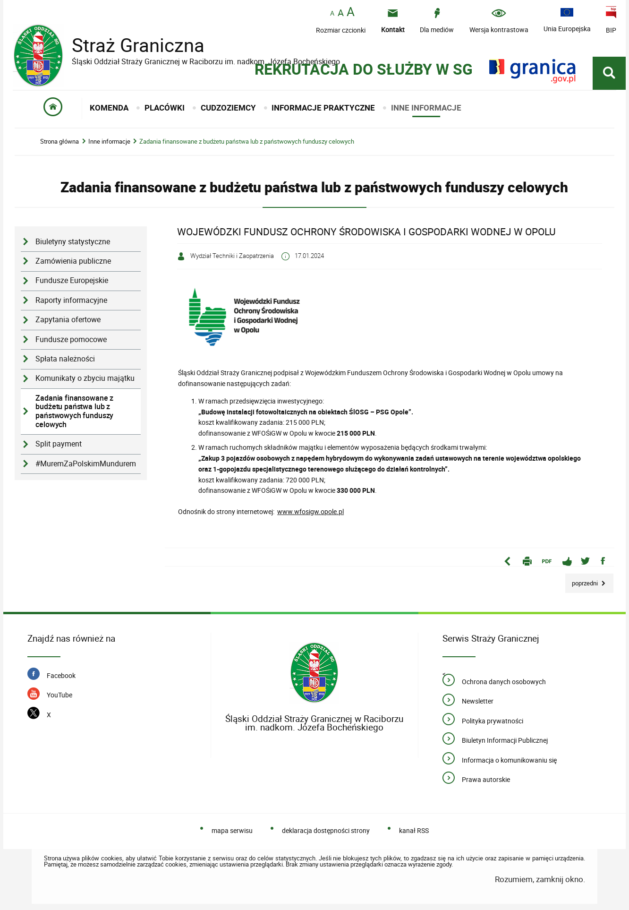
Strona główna (59, 141)
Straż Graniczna (131, 45)
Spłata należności (65, 359)
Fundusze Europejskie (71, 280)
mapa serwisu (232, 830)
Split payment (58, 444)
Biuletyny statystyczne (72, 242)
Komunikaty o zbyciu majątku (85, 378)
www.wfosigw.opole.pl (310, 511)
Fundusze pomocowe (71, 339)
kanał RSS (414, 830)
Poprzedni (582, 580)
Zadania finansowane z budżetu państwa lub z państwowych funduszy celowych (246, 141)
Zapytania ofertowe (68, 320)
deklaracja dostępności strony (326, 830)
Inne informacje (109, 141)
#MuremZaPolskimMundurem (85, 464)
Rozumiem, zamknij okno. (540, 879)
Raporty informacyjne (71, 300)
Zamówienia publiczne (73, 261)
